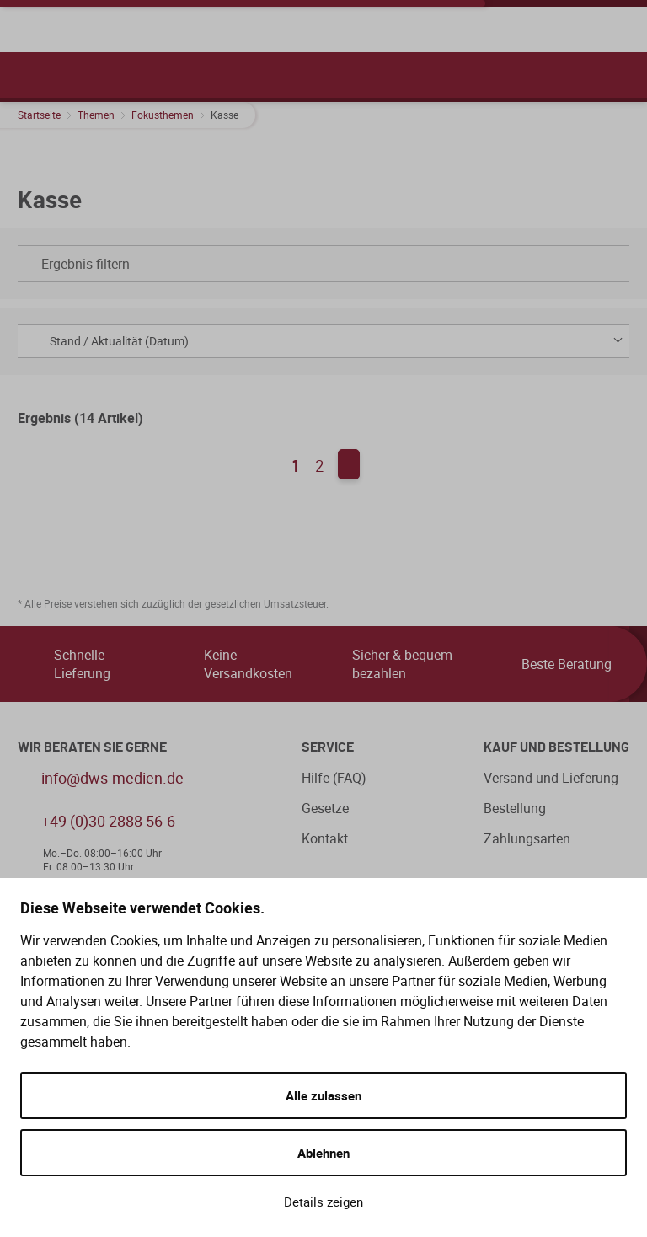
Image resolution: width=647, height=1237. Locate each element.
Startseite (39, 114)
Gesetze (325, 808)
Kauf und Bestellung (556, 747)
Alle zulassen (323, 1095)
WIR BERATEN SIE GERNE (92, 747)
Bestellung (515, 808)
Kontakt (325, 838)
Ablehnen (323, 1152)
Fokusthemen (162, 114)
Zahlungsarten (527, 838)
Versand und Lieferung (551, 777)
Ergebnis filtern (319, 263)
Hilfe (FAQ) (334, 777)
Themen (96, 114)
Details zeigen (323, 1201)
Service (328, 747)
